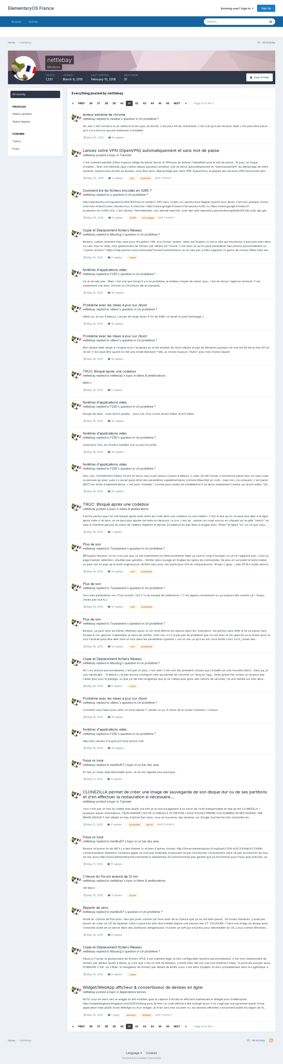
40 (121, 103)
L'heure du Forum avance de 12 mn (110, 876)
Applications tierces (133, 992)
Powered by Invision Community (141, 1058)
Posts (15, 148)
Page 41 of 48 (204, 103)
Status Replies (21, 121)
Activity (33, 21)
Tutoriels (125, 155)
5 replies (115, 217)
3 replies (114, 824)
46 (167, 103)
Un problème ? (149, 119)
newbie (115, 119)
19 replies (115, 323)
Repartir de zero (95, 908)
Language (134, 1053)
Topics (16, 141)
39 (114, 103)
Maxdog (115, 234)
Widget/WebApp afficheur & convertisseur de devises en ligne (143, 987)
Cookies (151, 1053)
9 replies (115, 257)
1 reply (113, 1014)
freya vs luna (93, 760)
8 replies (115, 934)
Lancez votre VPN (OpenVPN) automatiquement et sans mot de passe (151, 150)
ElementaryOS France (31, 8)
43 (144, 103)
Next (177, 103)
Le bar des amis (148, 764)
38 (106, 103)
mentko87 (117, 764)
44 (152, 103)
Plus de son (92, 544)
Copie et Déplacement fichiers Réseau (112, 230)
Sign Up (266, 8)
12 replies (115, 571)
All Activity (19, 94)
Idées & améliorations (151, 375)
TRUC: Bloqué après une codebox (109, 371)
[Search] (222, 21)
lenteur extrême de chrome (104, 115)
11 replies (114, 779)
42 (136, 103)
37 (98, 103)
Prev (81, 103)
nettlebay (89, 119)
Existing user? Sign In (237, 8)
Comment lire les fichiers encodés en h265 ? (117, 190)
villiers (114, 309)
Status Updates (22, 113)
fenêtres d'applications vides (105, 270)
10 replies (116, 137)
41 (129, 103)
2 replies (115, 178)
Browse (16, 21)
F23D (113, 274)
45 (159, 103)
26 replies (116, 292)
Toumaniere (118, 548)
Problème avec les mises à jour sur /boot (115, 305)
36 (90, 103)
